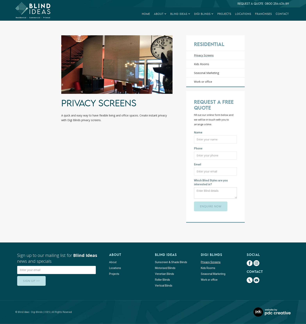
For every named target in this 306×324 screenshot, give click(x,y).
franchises (263, 13)
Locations (243, 13)
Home (146, 13)
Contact (282, 13)
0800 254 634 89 (277, 3)
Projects (224, 13)
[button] (160, 14)
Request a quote (251, 3)
